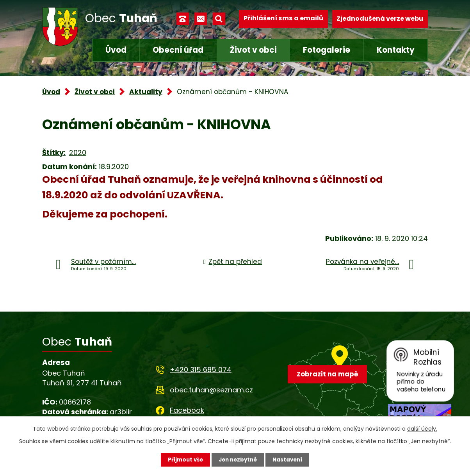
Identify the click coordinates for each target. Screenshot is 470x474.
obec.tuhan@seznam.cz (211, 390)
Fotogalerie (326, 50)
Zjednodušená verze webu (379, 18)
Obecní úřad (178, 50)
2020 (77, 152)
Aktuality (145, 91)
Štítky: (54, 152)
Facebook (187, 410)
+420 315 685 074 (200, 369)
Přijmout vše (183, 459)
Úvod (115, 50)
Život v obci (253, 50)
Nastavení (289, 459)
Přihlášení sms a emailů (283, 18)
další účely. (422, 428)
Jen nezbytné (237, 459)
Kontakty (396, 50)
